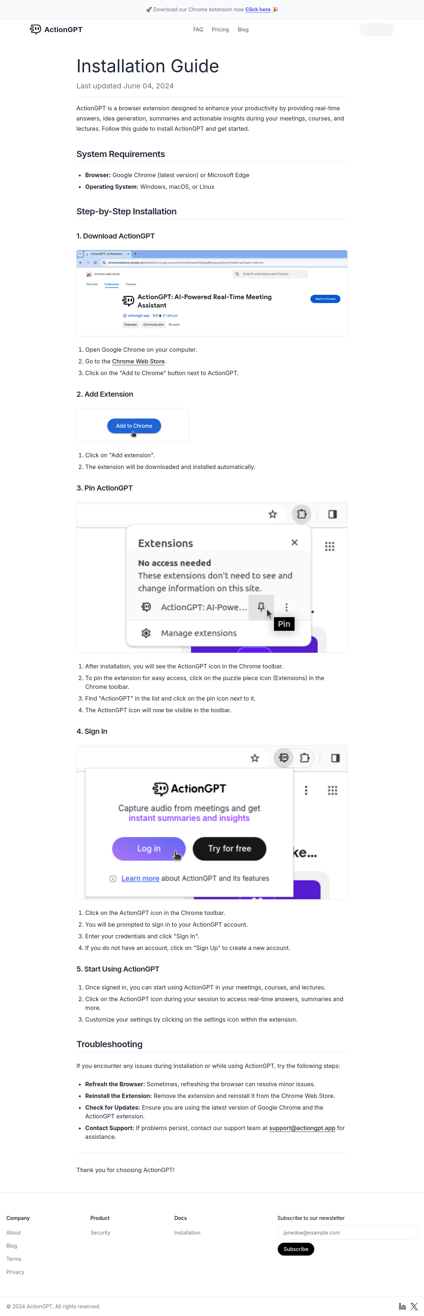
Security (100, 1232)
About (13, 1232)
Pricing (220, 29)
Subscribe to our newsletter (311, 1218)
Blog (243, 29)
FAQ (198, 29)
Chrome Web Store (138, 361)
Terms (13, 1259)
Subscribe (296, 1249)
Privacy (15, 1272)
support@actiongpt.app (302, 1128)
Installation (187, 1232)
